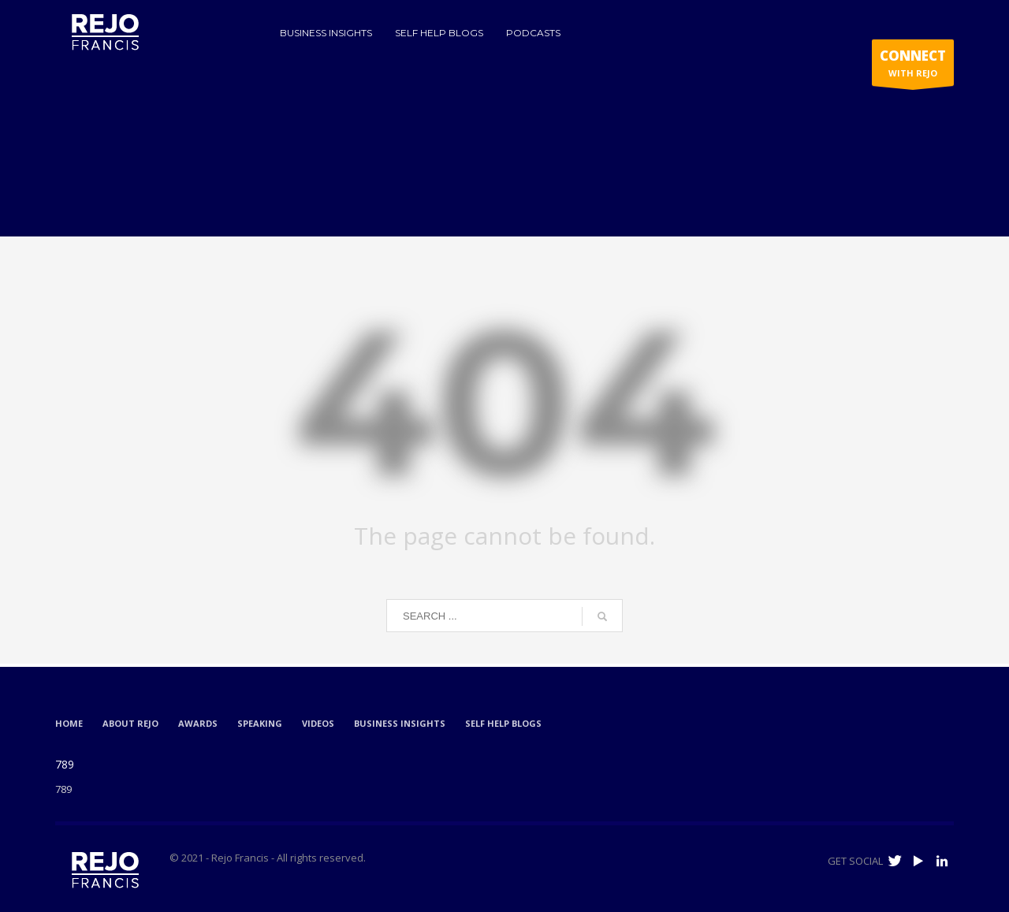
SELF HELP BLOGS (503, 723)
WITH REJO (913, 66)
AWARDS (198, 723)
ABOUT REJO (130, 723)
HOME (69, 723)
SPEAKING (259, 723)
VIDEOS (318, 723)
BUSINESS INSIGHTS (399, 723)
